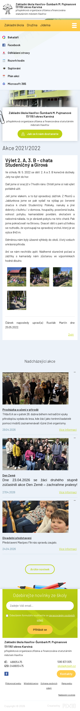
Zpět (71, 334)
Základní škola (14, 25)
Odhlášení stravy (19, 52)
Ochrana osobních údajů (49, 685)
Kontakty (66, 673)
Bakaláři (13, 37)
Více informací (68, 429)
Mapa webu (67, 683)
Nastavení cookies (66, 695)
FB (6, 674)
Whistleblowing (31, 683)
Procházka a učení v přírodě (20, 409)
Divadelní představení (17, 538)
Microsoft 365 (17, 83)
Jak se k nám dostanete (42, 134)
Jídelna (45, 25)
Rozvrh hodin (16, 60)
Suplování (14, 68)
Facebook (14, 45)
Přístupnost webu (13, 683)
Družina (32, 25)
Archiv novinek (39, 569)
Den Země (8, 475)
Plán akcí (13, 76)
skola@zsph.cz (67, 666)
